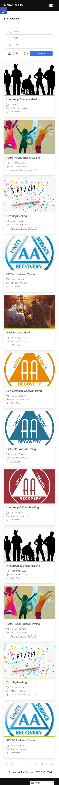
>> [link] (52, 764)
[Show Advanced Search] (9, 53)
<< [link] (7, 764)
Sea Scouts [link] (15, 345)
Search (41, 53)
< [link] (12, 764)
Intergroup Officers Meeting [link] (22, 507)
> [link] (46, 764)
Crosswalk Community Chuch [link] (23, 170)
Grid (24, 53)
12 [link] (36, 763)
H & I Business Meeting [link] (19, 332)
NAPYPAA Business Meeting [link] (23, 157)
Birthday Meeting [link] (16, 216)
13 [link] (41, 763)
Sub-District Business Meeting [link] (24, 391)
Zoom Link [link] (15, 112)
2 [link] (17, 763)
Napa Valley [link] (13, 5)
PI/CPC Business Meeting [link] (21, 274)
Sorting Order (16, 53)
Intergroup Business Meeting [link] (23, 99)
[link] (3, 10)
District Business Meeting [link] (21, 449)
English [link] (36, 782)
